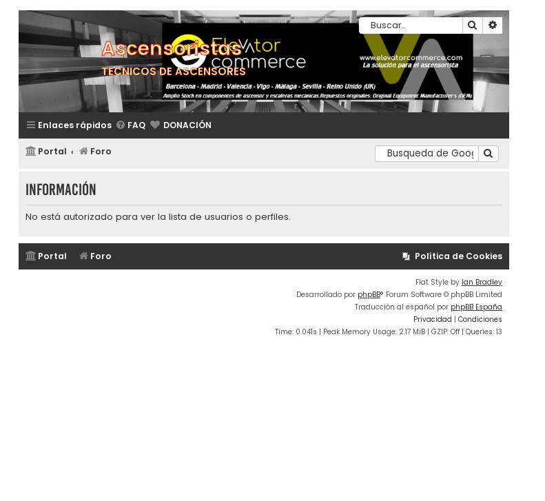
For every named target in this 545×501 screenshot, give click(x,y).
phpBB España (476, 307)
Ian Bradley (482, 282)
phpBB (369, 294)
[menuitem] (130, 125)
